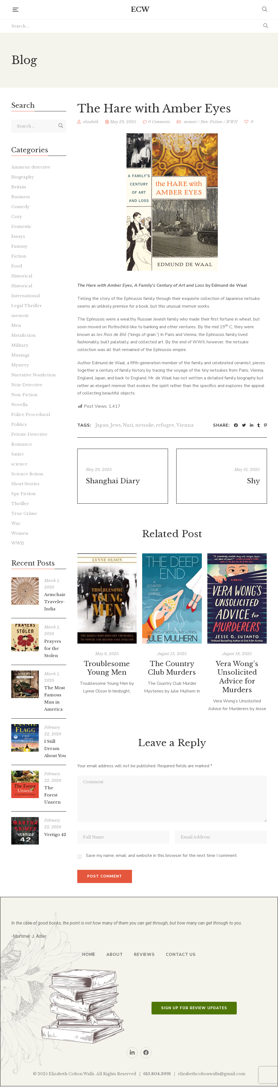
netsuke (144, 425)
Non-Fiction (211, 121)
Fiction (18, 256)
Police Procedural (30, 414)
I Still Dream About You (55, 748)
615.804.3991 (157, 1074)
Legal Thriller (26, 305)
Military (20, 345)
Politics (19, 424)
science (19, 464)
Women (19, 533)
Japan (102, 425)
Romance (21, 444)
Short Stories (25, 483)
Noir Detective (26, 384)
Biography (22, 177)
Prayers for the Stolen (52, 648)
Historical (21, 275)
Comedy (20, 206)
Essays (18, 236)
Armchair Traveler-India (54, 601)
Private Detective (29, 434)
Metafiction (23, 335)
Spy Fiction (23, 493)
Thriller (20, 503)
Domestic (21, 226)
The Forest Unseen (52, 795)
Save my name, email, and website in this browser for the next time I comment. (162, 856)
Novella (19, 404)
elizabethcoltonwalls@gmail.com (211, 1074)
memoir (190, 121)
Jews (116, 425)
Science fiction (27, 473)
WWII (232, 121)
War (15, 523)
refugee (165, 425)
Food (16, 266)
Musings (20, 355)
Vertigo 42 (55, 834)
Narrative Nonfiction (33, 374)
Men (16, 325)
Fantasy (19, 246)
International (25, 295)
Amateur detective (31, 167)
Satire (17, 454)
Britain (18, 186)
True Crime (24, 513)
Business (20, 196)
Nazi (128, 425)
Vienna (185, 425)
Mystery (20, 365)
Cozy (16, 216)
